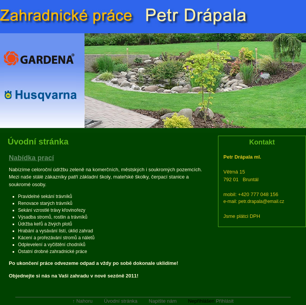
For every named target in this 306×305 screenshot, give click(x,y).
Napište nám (163, 301)
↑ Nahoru (82, 301)
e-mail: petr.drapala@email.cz (253, 201)
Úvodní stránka (120, 301)
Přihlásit (224, 301)
